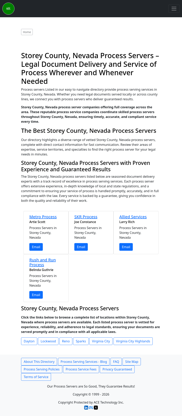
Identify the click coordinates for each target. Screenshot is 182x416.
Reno (66, 341)
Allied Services (133, 216)
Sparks (81, 341)
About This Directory (39, 361)
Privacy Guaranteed (117, 369)
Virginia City (101, 341)
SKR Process (85, 216)
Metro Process (43, 216)
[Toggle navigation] (174, 9)
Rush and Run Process (42, 262)
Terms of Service (36, 377)
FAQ (116, 361)
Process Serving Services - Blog (84, 361)
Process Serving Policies (42, 369)
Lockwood (48, 341)
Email (36, 247)
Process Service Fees (81, 369)
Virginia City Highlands (133, 341)
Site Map (131, 361)
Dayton (29, 341)
